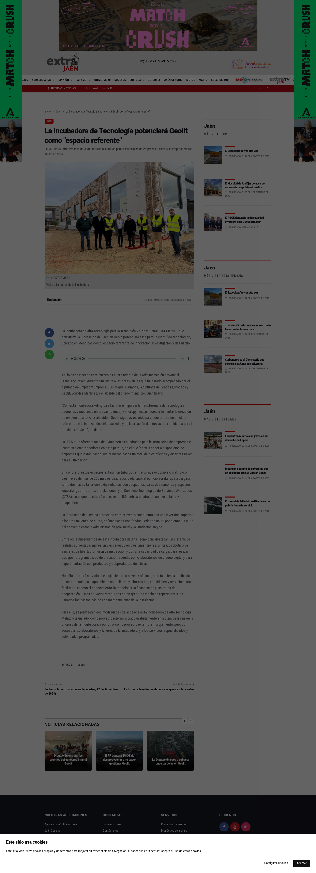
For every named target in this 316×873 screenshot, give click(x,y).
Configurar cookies (276, 863)
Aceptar (302, 863)
